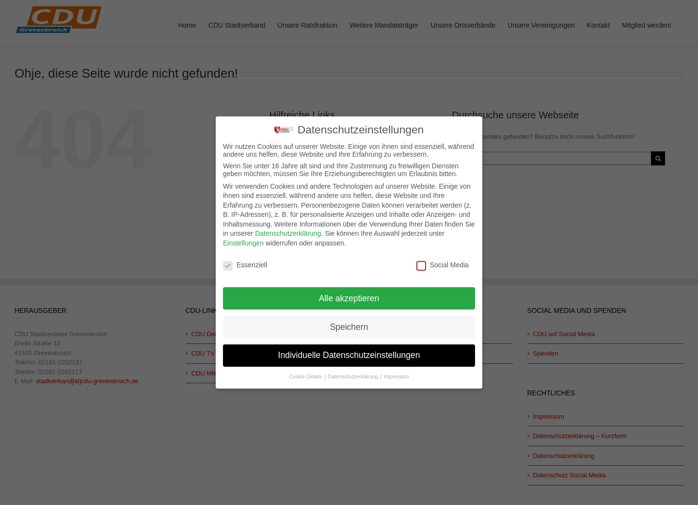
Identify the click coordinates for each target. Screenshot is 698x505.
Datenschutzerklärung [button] (353, 374)
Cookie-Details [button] (306, 374)
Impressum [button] (396, 374)
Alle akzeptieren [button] (349, 296)
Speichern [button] (349, 324)
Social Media (442, 263)
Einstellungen (243, 241)
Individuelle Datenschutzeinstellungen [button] (349, 353)
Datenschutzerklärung (288, 231)
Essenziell (245, 263)
